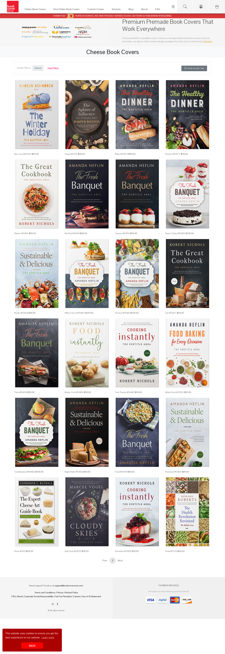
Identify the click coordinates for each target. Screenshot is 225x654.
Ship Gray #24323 (73, 551)
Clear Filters (53, 68)
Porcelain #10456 (173, 471)
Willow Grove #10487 (75, 312)
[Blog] (131, 10)
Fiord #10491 (121, 471)
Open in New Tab (194, 68)
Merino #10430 (21, 233)
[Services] (117, 10)
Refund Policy (71, 592)
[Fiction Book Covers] (36, 10)
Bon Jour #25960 (22, 154)
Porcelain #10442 (123, 551)
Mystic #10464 (21, 312)
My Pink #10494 (72, 233)
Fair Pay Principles (63, 596)
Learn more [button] (48, 637)
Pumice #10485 (122, 312)
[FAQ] (158, 10)
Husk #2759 (171, 551)
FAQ (13, 596)
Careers (77, 596)
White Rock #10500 (174, 392)
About (20, 596)
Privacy (60, 592)
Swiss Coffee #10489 (175, 233)
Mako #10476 (121, 154)
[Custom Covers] (96, 10)
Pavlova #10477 (172, 154)
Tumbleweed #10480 (24, 471)
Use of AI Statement (91, 596)
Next (120, 560)
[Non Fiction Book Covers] (67, 10)
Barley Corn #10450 (74, 392)
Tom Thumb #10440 (124, 392)
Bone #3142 (20, 551)
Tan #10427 (170, 312)
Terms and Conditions (44, 592)
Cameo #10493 (122, 233)
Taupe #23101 (71, 154)
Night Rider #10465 (74, 471)
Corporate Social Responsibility (38, 596)
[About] (145, 10)
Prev (105, 560)
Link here (207, 41)
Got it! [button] (32, 645)
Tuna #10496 (20, 392)
